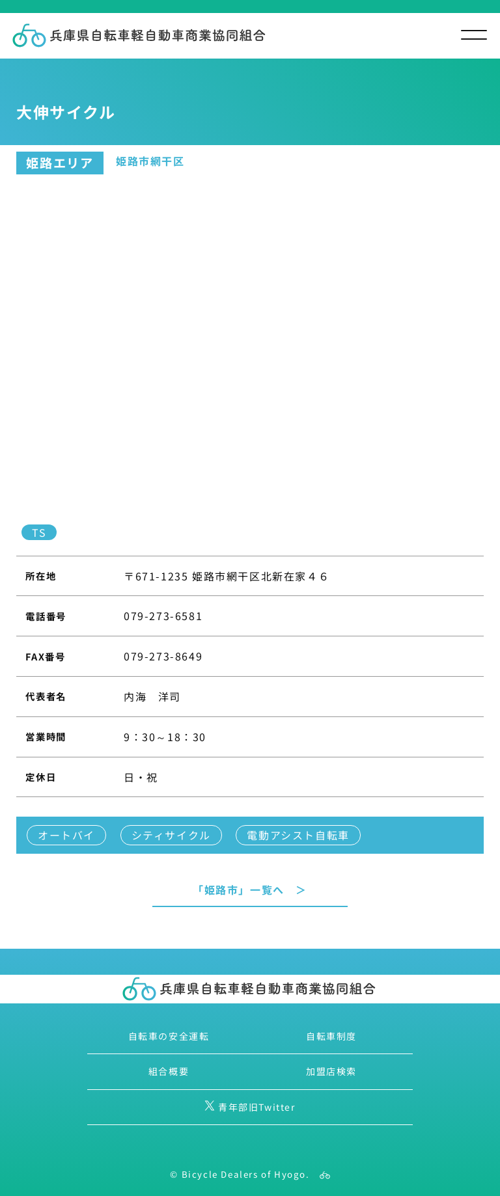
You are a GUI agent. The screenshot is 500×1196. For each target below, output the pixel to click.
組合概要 (168, 1071)
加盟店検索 (331, 1071)
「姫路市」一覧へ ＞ (250, 889)
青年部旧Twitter (249, 1106)
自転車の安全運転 (169, 1035)
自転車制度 (331, 1035)
